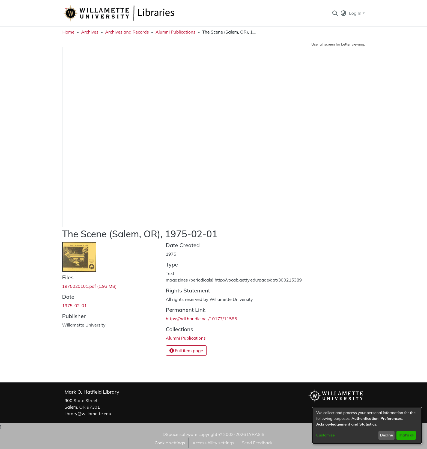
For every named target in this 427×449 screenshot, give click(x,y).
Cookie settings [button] (169, 442)
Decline (386, 435)
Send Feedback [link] (257, 442)
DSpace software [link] (180, 434)
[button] (335, 13)
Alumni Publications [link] (175, 32)
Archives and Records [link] (127, 32)
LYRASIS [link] (255, 434)
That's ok (406, 435)
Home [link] (68, 32)
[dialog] (367, 425)
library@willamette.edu (88, 413)
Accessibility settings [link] (213, 442)
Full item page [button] (186, 350)
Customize (325, 435)
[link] (89, 286)
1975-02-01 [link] (74, 305)
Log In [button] (355, 13)
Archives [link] (89, 32)
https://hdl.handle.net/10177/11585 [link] (201, 318)
